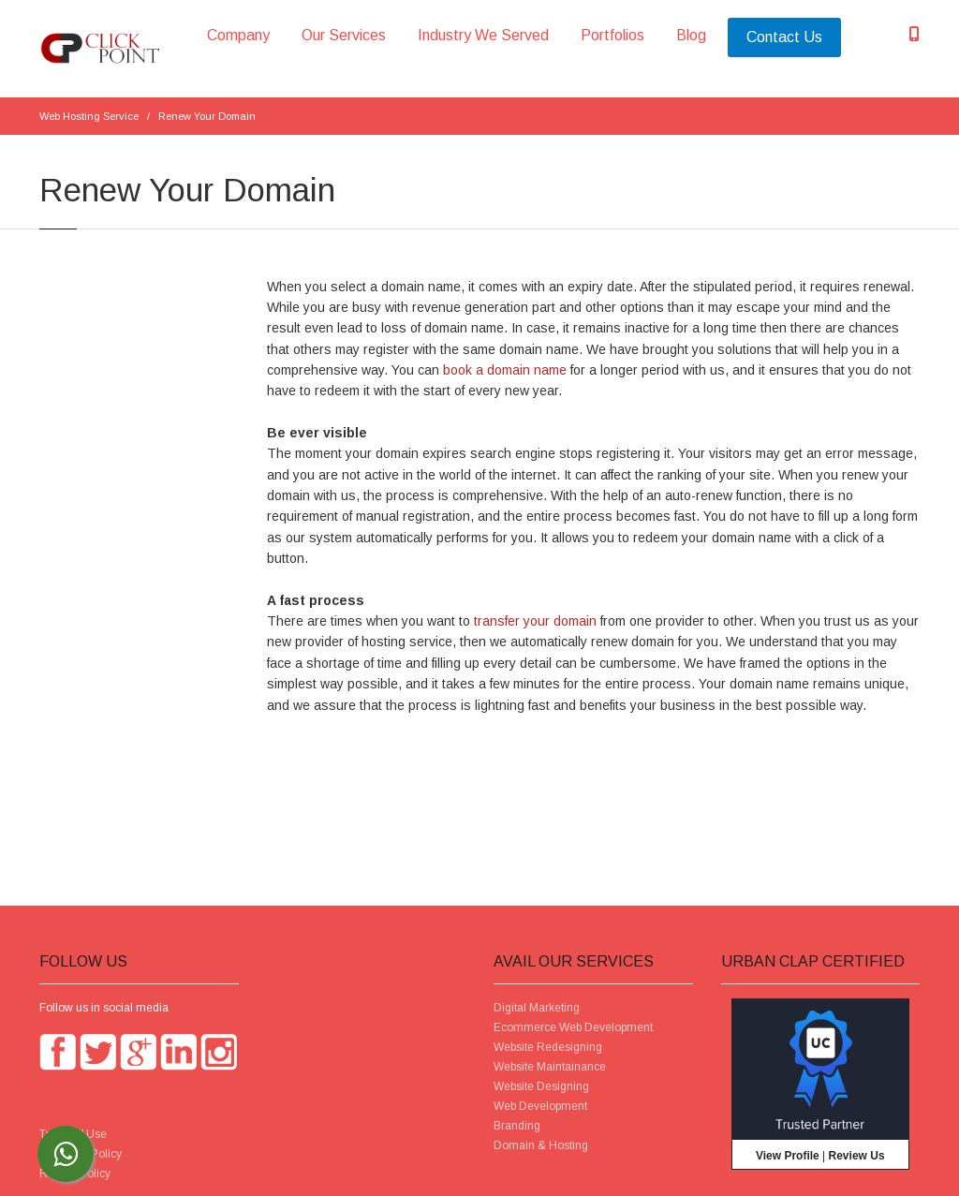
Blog (691, 35)
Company (238, 35)
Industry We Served (483, 35)
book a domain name (505, 369)
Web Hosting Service (89, 116)
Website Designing (541, 1086)
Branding (517, 1125)
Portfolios (612, 35)
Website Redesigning (548, 1047)
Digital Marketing (537, 1007)
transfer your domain (535, 620)
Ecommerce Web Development (573, 1027)
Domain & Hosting (541, 1145)
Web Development (540, 1106)
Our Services (344, 35)
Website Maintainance (550, 1066)
